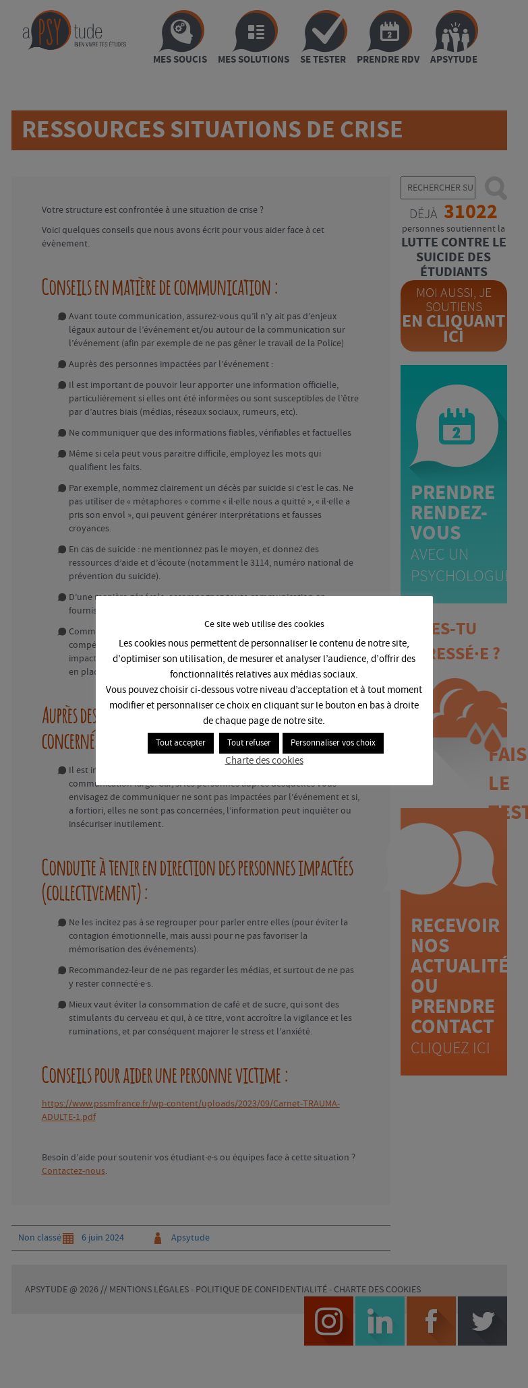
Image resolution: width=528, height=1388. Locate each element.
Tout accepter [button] (181, 743)
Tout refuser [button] (249, 743)
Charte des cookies (264, 761)
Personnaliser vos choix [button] (333, 743)
